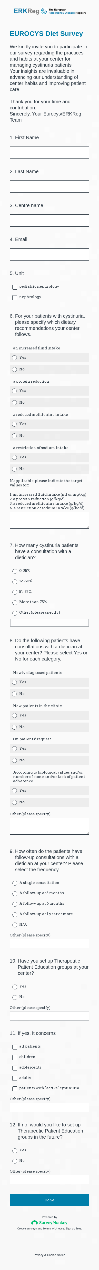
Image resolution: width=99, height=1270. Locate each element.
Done (49, 1200)
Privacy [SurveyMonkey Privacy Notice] (38, 1255)
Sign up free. (74, 1228)
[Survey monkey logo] (49, 1222)
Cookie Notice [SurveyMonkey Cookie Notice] (56, 1255)
